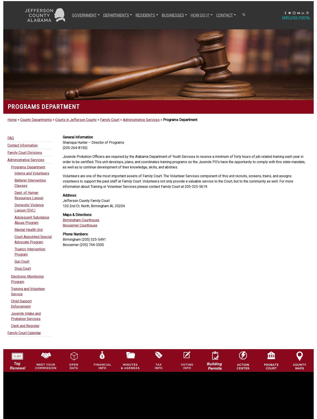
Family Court (109, 120)
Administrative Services (141, 120)
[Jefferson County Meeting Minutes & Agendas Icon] (130, 360)
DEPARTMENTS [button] (114, 15)
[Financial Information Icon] (102, 360)
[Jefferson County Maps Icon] (299, 360)
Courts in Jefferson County (76, 120)
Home (12, 120)
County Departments (36, 120)
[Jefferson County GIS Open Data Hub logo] (74, 360)
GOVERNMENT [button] (82, 15)
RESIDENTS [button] (143, 15)
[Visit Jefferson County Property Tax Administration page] (158, 360)
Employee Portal (294, 18)
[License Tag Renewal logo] (17, 359)
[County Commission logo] (45, 360)
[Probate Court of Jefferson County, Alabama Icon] (271, 360)
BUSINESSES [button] (171, 15)
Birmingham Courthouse (81, 220)
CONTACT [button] (222, 15)
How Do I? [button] (198, 15)
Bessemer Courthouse (80, 225)
